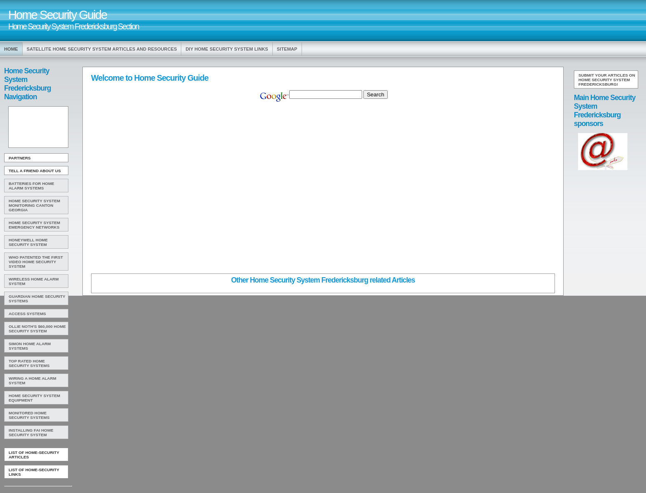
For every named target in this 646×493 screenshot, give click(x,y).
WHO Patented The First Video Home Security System (36, 262)
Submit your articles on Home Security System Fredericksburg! (606, 79)
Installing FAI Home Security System (31, 432)
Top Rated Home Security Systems (29, 363)
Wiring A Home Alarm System (32, 380)
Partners (19, 158)
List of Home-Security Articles (34, 454)
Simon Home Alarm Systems (30, 345)
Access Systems (27, 313)
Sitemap (287, 49)
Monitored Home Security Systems (29, 415)
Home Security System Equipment (34, 397)
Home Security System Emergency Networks (34, 224)
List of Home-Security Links (34, 472)
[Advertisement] (37, 127)
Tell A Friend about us (35, 170)
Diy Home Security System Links (226, 49)
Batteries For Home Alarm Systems (31, 185)
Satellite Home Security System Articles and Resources (102, 49)
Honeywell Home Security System (28, 242)
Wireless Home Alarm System (34, 281)
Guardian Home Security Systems (37, 298)
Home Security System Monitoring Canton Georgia (34, 205)
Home (11, 49)
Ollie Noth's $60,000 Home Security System (37, 328)
